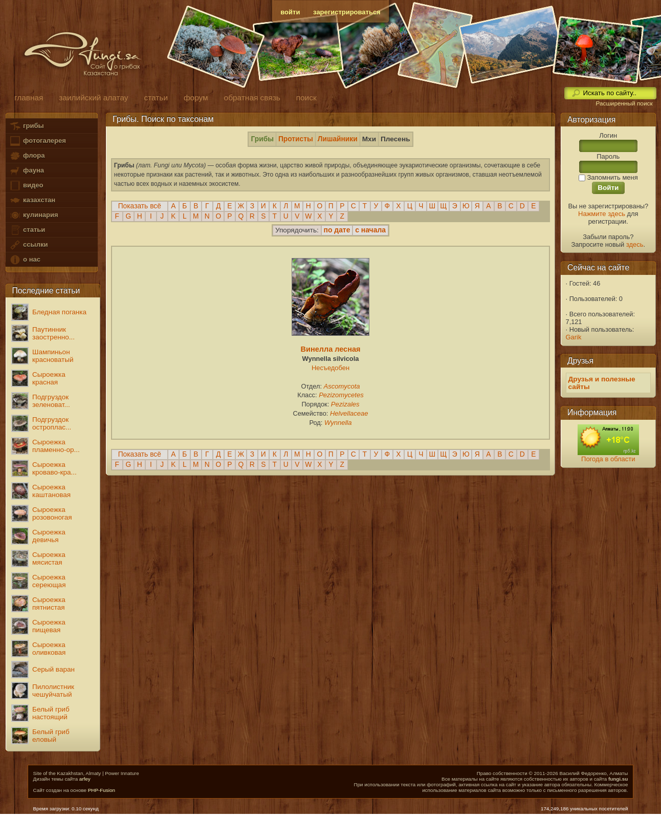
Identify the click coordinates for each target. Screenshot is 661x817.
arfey (85, 779)
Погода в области (608, 459)
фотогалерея (37, 141)
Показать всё (139, 206)
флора (27, 155)
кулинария (33, 215)
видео (26, 185)
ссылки (28, 245)
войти (290, 12)
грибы (26, 126)
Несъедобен (330, 368)
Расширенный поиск (624, 103)
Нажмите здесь (601, 214)
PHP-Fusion (101, 790)
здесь (635, 244)
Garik (574, 337)
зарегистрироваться (347, 12)
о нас (24, 259)
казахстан (32, 200)
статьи (27, 230)
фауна (27, 170)
